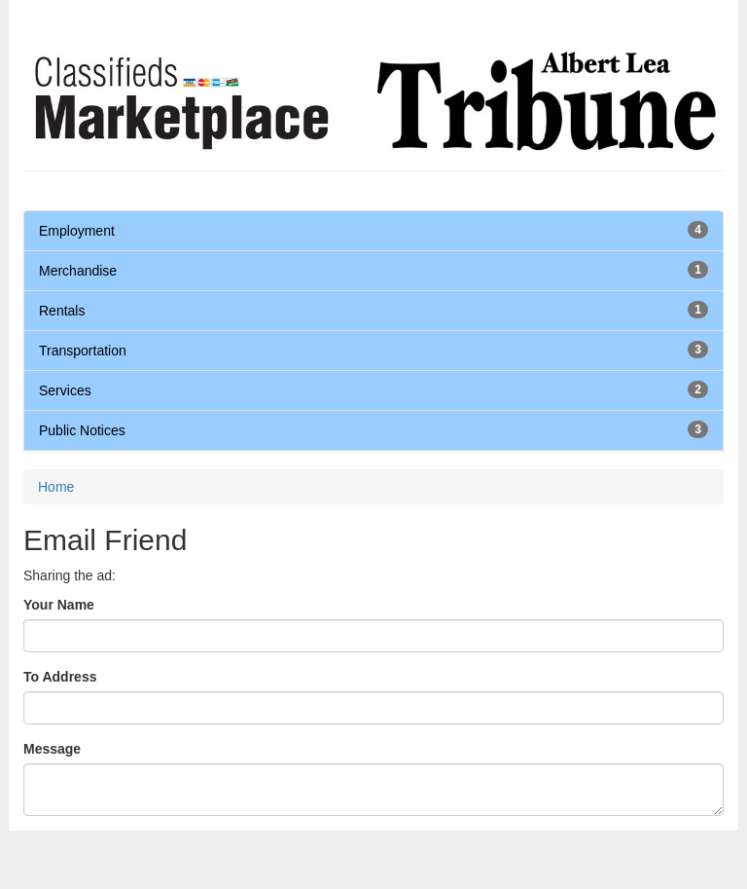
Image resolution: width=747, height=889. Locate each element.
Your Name (58, 604)
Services (65, 390)
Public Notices (82, 430)
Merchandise (78, 270)
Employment (77, 231)
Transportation (82, 350)
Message (52, 749)
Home (56, 487)
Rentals (62, 310)
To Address (59, 677)
